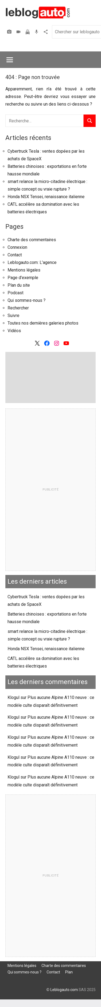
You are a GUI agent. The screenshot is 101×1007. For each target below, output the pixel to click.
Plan (69, 972)
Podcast (37, 32)
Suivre (13, 315)
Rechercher (18, 307)
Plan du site (19, 285)
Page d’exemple (23, 277)
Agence (46, 32)
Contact (15, 254)
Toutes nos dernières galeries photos (43, 323)
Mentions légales (24, 270)
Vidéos (19, 32)
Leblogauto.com (64, 990)
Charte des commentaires (32, 239)
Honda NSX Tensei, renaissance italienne (46, 196)
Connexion (17, 247)
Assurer (28, 32)
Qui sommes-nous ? (27, 300)
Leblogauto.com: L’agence (32, 262)
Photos (10, 32)
